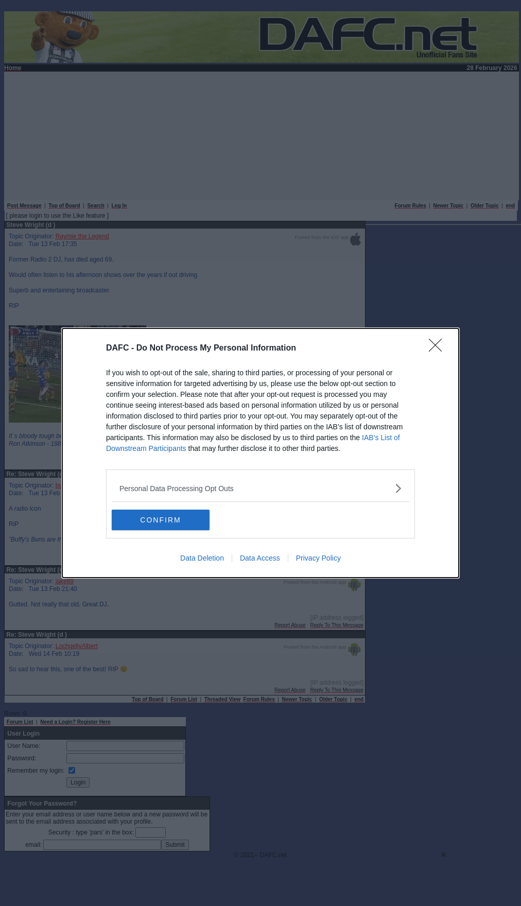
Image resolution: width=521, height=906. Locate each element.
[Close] (438, 348)
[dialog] (260, 453)
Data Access (260, 558)
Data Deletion (202, 558)
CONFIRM (160, 519)
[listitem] (260, 488)
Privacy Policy (318, 558)
